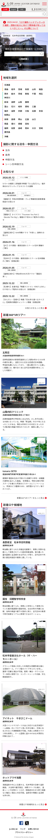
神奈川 (7, 97)
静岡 (27, 102)
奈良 (41, 111)
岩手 (13, 89)
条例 (7, 154)
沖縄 (6, 136)
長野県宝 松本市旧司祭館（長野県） (18, 35)
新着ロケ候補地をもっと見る (31, 804)
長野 (13, 102)
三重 (34, 106)
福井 (6, 111)
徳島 (6, 123)
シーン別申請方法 (14, 164)
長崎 (20, 128)
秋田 (27, 89)
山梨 (20, 102)
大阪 (27, 111)
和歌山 (7, 115)
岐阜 (20, 106)
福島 (41, 89)
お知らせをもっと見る (34, 308)
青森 (6, 89)
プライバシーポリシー (24, 832)
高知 (27, 123)
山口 (34, 119)
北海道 (7, 85)
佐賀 (13, 128)
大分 (34, 128)
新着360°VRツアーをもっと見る (30, 498)
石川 (13, 106)
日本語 (5, 9)
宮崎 (41, 128)
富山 (6, 106)
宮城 (20, 89)
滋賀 (13, 111)
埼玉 (41, 93)
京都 (20, 111)
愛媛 (20, 123)
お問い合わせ (33, 829)
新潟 (6, 102)
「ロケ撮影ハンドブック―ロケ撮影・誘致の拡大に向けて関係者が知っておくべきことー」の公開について (24, 25)
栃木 (13, 93)
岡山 (20, 119)
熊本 (27, 128)
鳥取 (6, 119)
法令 (7, 150)
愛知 (27, 106)
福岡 (6, 128)
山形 (34, 89)
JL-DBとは (13, 829)
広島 (27, 119)
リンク (22, 829)
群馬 (27, 93)
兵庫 (34, 111)
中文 (21, 9)
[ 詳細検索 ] (24, 59)
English (13, 9)
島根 (13, 119)
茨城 (20, 93)
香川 (13, 123)
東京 (6, 93)
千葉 (34, 93)
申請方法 (9, 159)
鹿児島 (7, 132)
